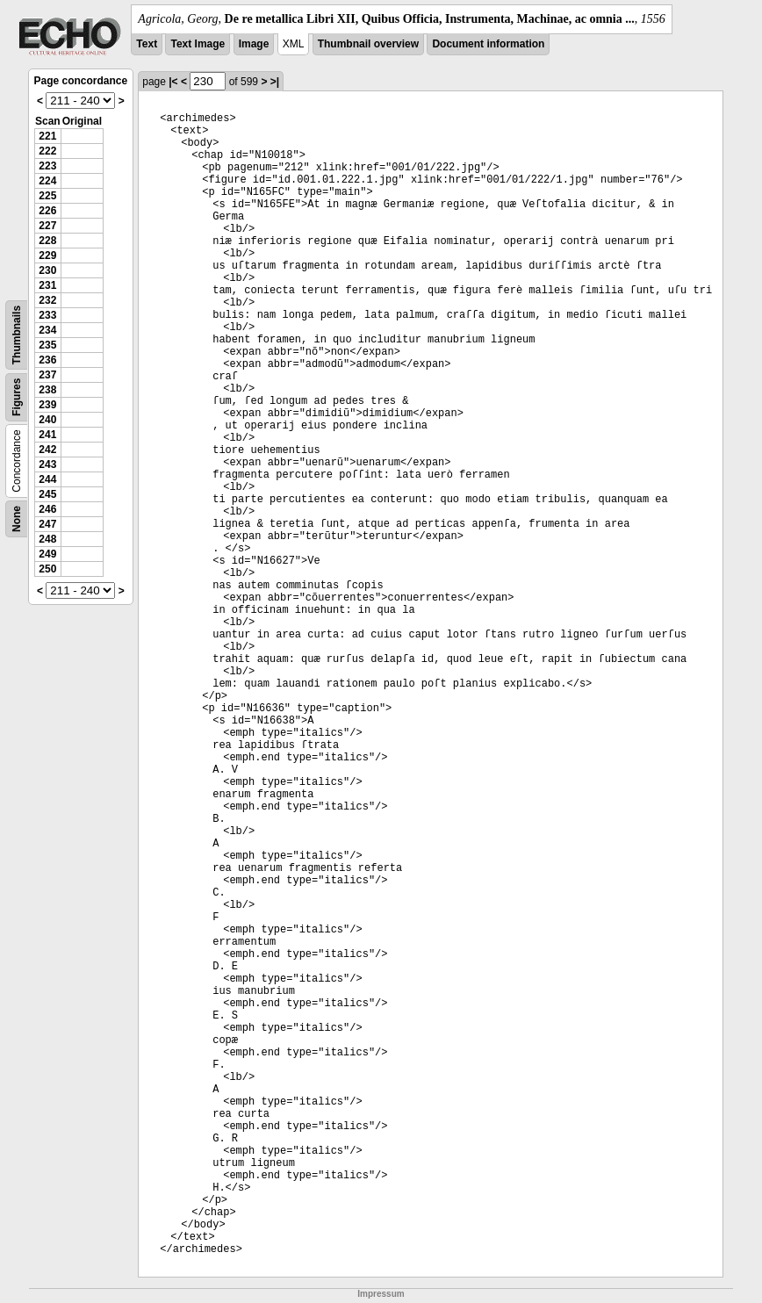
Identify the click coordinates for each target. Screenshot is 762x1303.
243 (47, 464)
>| (274, 82)
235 (47, 345)
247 (47, 524)
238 (47, 390)
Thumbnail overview (368, 44)
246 (47, 509)
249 (47, 554)
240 (47, 420)
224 (47, 181)
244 (47, 479)
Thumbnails (17, 335)
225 (47, 196)
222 (47, 151)
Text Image (197, 44)
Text (146, 44)
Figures (17, 397)
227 (47, 226)
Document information (488, 44)
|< (173, 82)
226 (47, 211)
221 (47, 136)
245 (47, 494)
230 (47, 270)
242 (47, 449)
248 (47, 539)
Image (254, 44)
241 (47, 434)
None (17, 519)
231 (47, 285)
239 (47, 405)
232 (47, 300)
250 (47, 569)
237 (47, 375)
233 (47, 315)
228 (47, 240)
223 (47, 166)
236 (47, 360)
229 (47, 255)
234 (47, 330)
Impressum (380, 1294)
